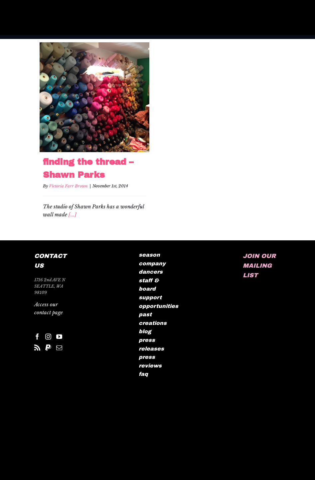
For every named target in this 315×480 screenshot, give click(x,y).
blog (145, 331)
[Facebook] (37, 337)
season (149, 255)
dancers (151, 272)
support (150, 297)
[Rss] (37, 348)
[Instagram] (48, 337)
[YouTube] (59, 337)
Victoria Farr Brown (68, 185)
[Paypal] (48, 348)
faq (143, 374)
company (152, 263)
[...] (73, 214)
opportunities (158, 306)
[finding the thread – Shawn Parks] (94, 97)
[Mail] (59, 348)
